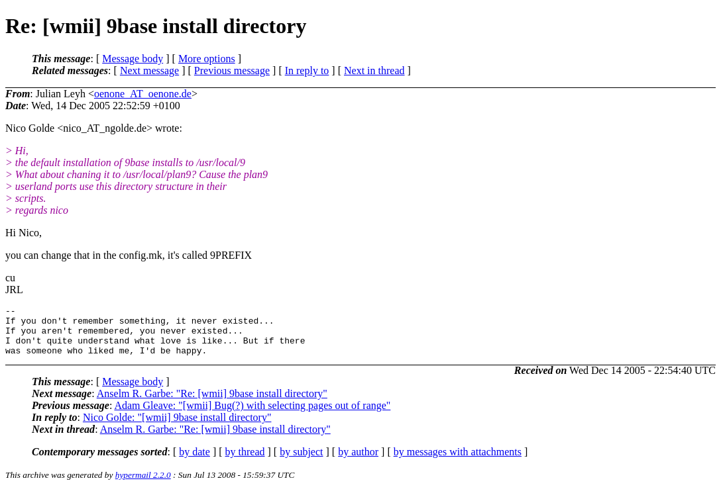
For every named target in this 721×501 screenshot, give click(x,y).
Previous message (232, 70)
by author (358, 461)
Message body (132, 58)
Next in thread (374, 70)
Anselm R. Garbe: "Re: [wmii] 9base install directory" (212, 403)
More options (206, 58)
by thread (245, 461)
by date (194, 461)
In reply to (307, 70)
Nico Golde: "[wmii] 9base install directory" (177, 427)
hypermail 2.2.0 (143, 485)
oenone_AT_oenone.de (143, 93)
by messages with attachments (458, 461)
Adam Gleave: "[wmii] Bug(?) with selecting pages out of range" (252, 415)
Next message (149, 70)
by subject (301, 461)
